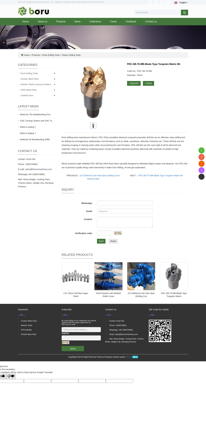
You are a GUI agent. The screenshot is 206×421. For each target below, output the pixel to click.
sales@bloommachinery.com (38, 169)
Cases (113, 21)
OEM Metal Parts (29, 90)
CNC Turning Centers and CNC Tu (36, 121)
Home (26, 21)
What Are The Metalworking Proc (35, 114)
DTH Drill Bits (26, 330)
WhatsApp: (86, 203)
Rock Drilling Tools (51, 55)
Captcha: (65, 333)
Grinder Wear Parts (30, 79)
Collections (95, 21)
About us (42, 21)
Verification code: (83, 233)
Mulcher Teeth (26, 325)
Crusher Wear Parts (29, 321)
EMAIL (148, 83)
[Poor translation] (11, 376)
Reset (113, 241)
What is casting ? (28, 127)
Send (101, 241)
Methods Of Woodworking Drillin (35, 139)
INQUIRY (134, 83)
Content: (88, 219)
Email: (89, 211)
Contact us (150, 21)
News (77, 21)
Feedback (131, 21)
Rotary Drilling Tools (71, 55)
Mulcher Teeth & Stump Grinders (36, 84)
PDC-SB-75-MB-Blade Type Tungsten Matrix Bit (160, 175)
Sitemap (129, 357)
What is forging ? (28, 133)
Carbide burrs (27, 95)
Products (60, 21)
